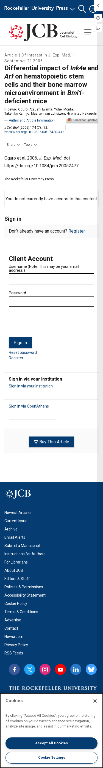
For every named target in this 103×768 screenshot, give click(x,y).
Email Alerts (14, 537)
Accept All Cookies (51, 743)
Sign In (20, 342)
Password (17, 293)
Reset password (23, 352)
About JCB (13, 570)
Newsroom (13, 636)
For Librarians (16, 562)
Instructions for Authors (25, 554)
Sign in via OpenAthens (29, 406)
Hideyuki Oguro (15, 109)
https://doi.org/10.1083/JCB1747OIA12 (34, 132)
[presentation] (50, 324)
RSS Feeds (13, 653)
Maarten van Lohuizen (48, 113)
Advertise (12, 620)
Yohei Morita (63, 109)
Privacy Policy (16, 645)
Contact (11, 628)
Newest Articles (18, 512)
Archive (11, 529)
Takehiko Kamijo (16, 113)
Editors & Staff (17, 578)
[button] (82, 9)
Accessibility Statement (25, 595)
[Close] (95, 701)
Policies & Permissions (23, 587)
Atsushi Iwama (40, 109)
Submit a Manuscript (22, 545)
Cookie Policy (15, 603)
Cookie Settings (51, 757)
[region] (51, 730)
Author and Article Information (29, 120)
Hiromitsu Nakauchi (82, 113)
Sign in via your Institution (31, 386)
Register (76, 231)
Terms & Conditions (21, 612)
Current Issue (15, 521)
